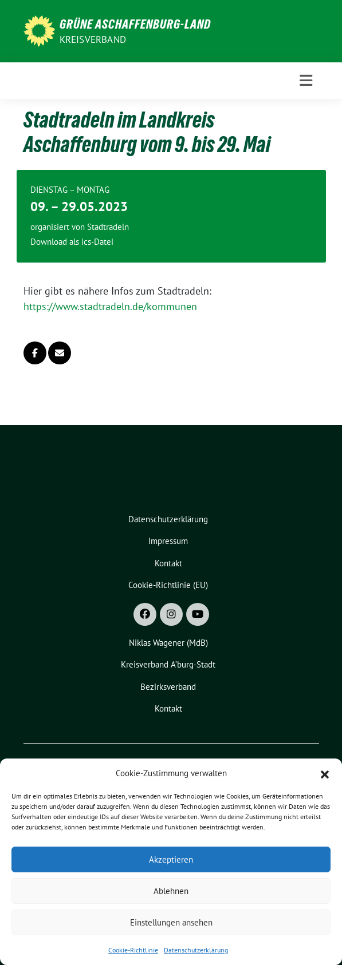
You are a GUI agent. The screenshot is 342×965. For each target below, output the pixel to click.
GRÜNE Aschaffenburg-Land (135, 24)
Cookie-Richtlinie (133, 950)
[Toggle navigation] (306, 80)
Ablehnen (171, 890)
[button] (325, 773)
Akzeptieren (171, 859)
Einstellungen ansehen (171, 922)
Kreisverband (93, 39)
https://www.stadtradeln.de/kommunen (110, 306)
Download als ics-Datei (71, 241)
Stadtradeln (108, 226)
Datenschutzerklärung (196, 950)
